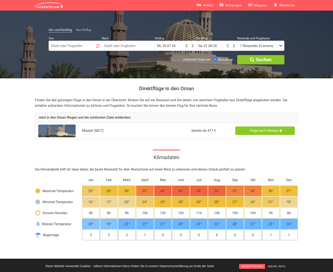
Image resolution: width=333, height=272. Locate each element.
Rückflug (201, 38)
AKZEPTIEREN (252, 266)
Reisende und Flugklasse (253, 38)
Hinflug (159, 38)
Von (51, 38)
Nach (105, 38)
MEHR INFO (276, 266)
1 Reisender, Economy (256, 46)
